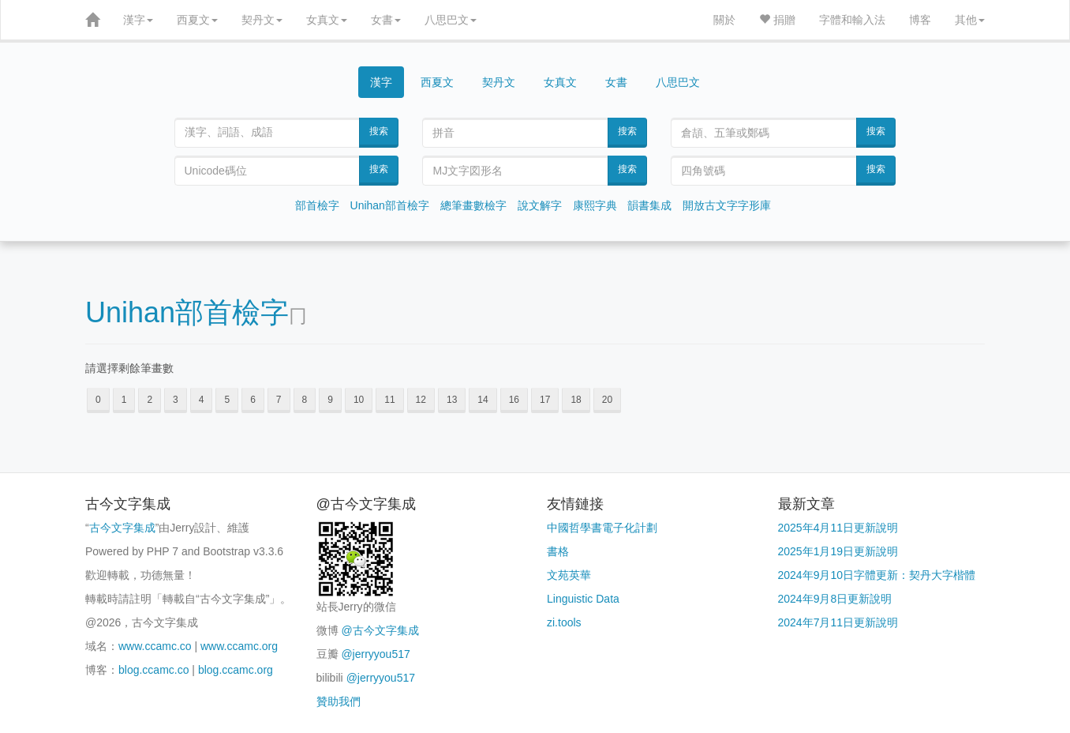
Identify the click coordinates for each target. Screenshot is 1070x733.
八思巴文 (451, 19)
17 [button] (545, 399)
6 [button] (253, 399)
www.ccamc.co (155, 646)
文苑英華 (569, 575)
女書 (386, 19)
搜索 (378, 131)
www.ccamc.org (239, 646)
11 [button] (389, 399)
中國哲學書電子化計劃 (602, 527)
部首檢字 (317, 205)
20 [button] (607, 399)
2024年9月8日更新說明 (835, 598)
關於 (724, 19)
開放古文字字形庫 (727, 205)
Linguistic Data (583, 598)
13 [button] (452, 399)
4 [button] (201, 399)
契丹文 (261, 19)
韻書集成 (649, 205)
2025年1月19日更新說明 (838, 551)
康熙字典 (595, 205)
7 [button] (279, 399)
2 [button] (149, 399)
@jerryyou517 (375, 654)
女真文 (326, 19)
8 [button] (305, 399)
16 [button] (514, 399)
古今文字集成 (122, 527)
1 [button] (124, 399)
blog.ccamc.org (235, 669)
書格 (558, 551)
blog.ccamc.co (153, 669)
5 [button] (227, 399)
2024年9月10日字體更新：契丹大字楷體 (877, 575)
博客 (920, 19)
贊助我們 (338, 701)
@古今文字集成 (379, 630)
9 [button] (330, 399)
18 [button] (576, 399)
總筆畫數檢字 (473, 205)
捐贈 (777, 19)
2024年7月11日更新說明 (838, 622)
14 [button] (482, 399)
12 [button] (421, 399)
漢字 (138, 19)
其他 (970, 19)
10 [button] (359, 399)
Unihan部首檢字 (389, 205)
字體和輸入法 (852, 19)
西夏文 (197, 19)
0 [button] (98, 399)
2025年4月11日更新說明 (838, 527)
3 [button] (175, 399)
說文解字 (540, 205)
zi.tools (564, 622)
